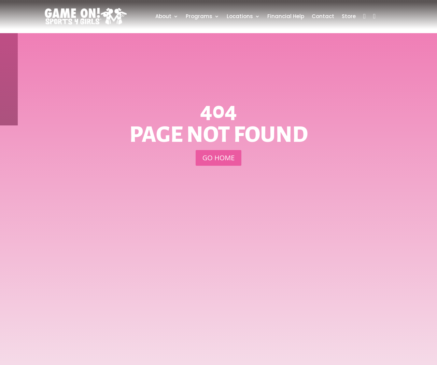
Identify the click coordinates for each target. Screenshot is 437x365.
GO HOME (218, 157)
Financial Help (285, 16)
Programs (199, 16)
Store (349, 16)
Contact (323, 16)
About (163, 16)
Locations (240, 16)
